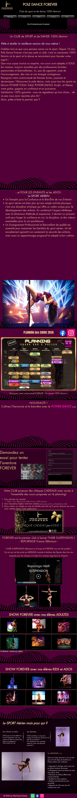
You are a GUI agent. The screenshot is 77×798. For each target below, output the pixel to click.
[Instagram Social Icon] (71, 333)
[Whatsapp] (33, 796)
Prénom (50, 465)
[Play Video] (38, 576)
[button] (38, 303)
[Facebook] (37, 796)
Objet (49, 451)
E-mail (49, 455)
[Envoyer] (60, 483)
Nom (49, 469)
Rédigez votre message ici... (55, 474)
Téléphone (51, 460)
